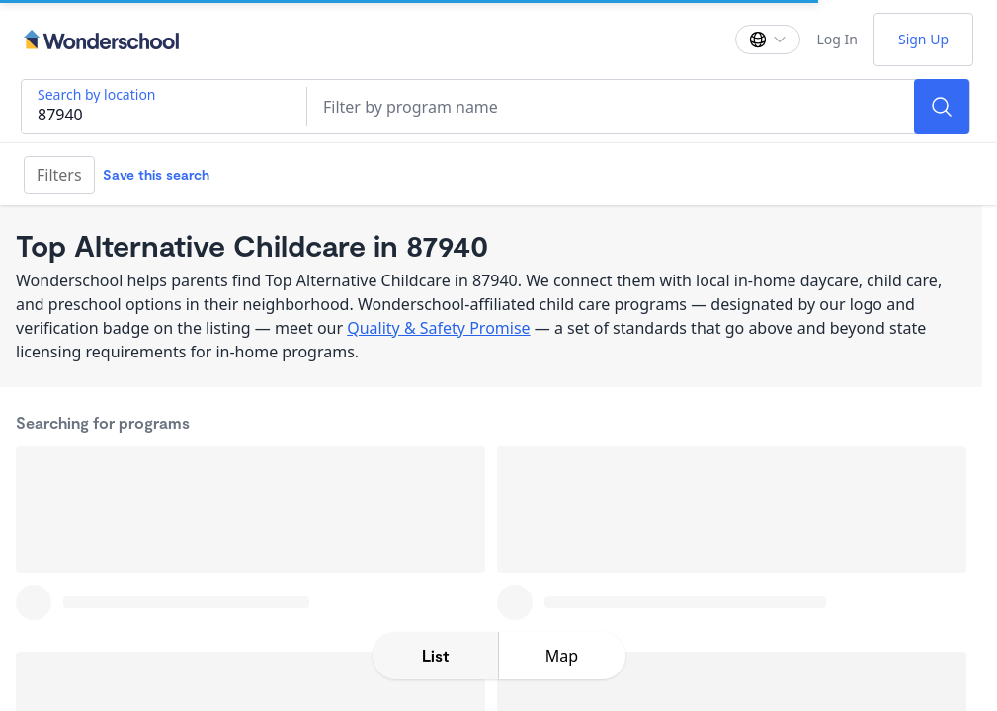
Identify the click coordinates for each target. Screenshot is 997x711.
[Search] (941, 106)
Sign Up (923, 39)
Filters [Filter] (59, 175)
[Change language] (767, 39)
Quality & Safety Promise (438, 328)
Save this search (156, 174)
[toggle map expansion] (562, 655)
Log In (836, 39)
